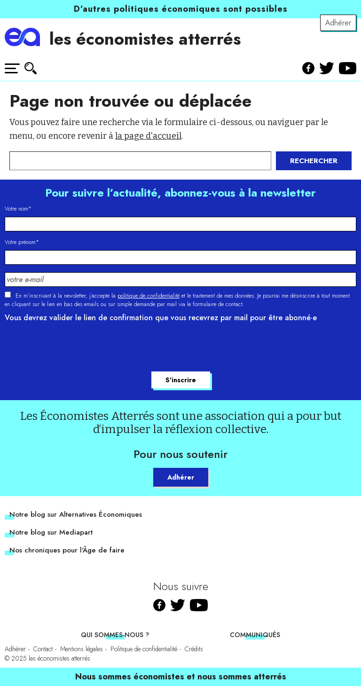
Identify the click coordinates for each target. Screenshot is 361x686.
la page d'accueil (148, 136)
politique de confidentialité (149, 296)
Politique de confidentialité (143, 649)
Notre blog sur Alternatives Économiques (75, 514)
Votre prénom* (22, 242)
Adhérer (338, 22)
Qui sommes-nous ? (115, 634)
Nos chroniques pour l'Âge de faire (67, 550)
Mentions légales (81, 649)
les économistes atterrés (145, 38)
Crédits (194, 649)
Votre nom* (18, 208)
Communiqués (255, 634)
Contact (43, 649)
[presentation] (76, 348)
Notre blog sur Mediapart (51, 532)
